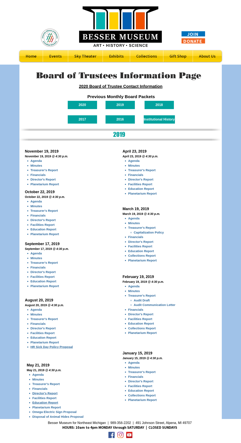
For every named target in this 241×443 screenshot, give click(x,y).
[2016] (120, 119)
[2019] (120, 105)
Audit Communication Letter (155, 305)
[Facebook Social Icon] (111, 435)
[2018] (159, 105)
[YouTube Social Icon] (129, 435)
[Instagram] (120, 435)
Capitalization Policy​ (149, 232)
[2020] (82, 105)
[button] (116, 56)
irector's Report (141, 381)
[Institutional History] (159, 119)
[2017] (82, 119)
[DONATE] (193, 40)
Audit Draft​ (142, 300)
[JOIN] (193, 33)
